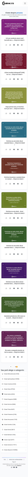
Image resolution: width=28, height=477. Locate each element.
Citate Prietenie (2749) (9, 414)
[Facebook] (14, 45)
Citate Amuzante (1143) (9, 419)
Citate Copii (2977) (8, 440)
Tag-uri (14, 462)
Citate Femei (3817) (8, 429)
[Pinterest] (18, 45)
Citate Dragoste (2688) (9, 399)
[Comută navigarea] (25, 3)
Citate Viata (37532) (8, 389)
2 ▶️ (16, 367)
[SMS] (6, 45)
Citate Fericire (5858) (9, 404)
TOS (5, 459)
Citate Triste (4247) (8, 409)
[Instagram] (21, 45)
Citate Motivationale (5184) (10, 374)
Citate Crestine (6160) (9, 384)
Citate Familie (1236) (8, 424)
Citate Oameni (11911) (9, 445)
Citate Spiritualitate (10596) (10, 379)
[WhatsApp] (10, 45)
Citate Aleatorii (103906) (9, 450)
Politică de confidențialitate (15, 459)
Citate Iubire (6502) (8, 394)
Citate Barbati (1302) (8, 434)
